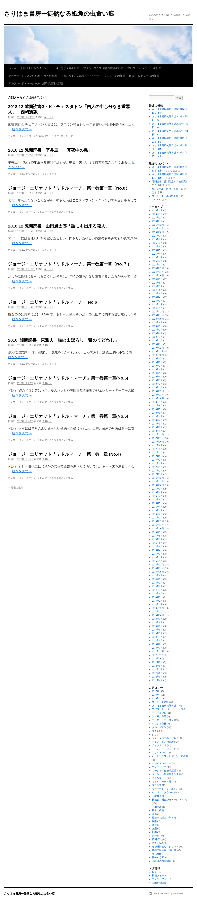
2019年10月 (158, 355)
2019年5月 (157, 373)
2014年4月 (157, 593)
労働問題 (157, 806)
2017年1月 (157, 474)
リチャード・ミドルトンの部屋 (106, 75)
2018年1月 (157, 431)
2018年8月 (157, 405)
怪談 (131, 75)
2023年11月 (158, 315)
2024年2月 (157, 304)
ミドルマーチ (29, 211)
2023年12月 (158, 311)
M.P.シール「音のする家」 (166, 188)
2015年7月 (157, 539)
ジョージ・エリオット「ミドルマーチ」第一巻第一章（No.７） (69, 264)
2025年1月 (157, 264)
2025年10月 (158, 232)
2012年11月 (158, 655)
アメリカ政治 (159, 716)
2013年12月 (158, 608)
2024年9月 (157, 279)
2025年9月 (157, 235)
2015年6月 (157, 543)
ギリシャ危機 (159, 723)
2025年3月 (157, 257)
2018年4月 (157, 420)
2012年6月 (157, 673)
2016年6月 (157, 499)
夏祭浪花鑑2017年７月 (164, 817)
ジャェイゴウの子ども (164, 738)
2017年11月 (158, 438)
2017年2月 (157, 470)
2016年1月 (157, 517)
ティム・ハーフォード (164, 749)
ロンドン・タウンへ (163, 792)
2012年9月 (157, 662)
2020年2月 (157, 340)
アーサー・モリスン (163, 720)
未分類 (155, 835)
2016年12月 (158, 477)
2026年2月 (157, 217)
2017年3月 (157, 467)
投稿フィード (159, 875)
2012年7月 (157, 669)
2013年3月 (157, 640)
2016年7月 (157, 496)
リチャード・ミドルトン (165, 788)
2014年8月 (157, 579)
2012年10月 (158, 658)
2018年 (25, 173)
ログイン (157, 871)
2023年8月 (157, 326)
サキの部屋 (50, 75)
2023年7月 (157, 329)
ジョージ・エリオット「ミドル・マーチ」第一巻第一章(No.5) (68, 378)
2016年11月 (158, 481)
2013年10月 (158, 615)
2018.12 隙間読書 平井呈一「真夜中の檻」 (50, 150)
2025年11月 (158, 228)
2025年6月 (157, 246)
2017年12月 (158, 434)
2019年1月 (157, 387)
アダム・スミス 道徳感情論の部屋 (103, 68)
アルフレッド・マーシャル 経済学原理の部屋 (35, 83)
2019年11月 (158, 351)
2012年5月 (157, 676)
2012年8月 (157, 665)
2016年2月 (157, 514)
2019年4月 (157, 376)
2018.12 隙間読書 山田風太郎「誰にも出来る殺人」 (59, 226)
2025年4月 (157, 253)
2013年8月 (157, 622)
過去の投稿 (15, 487)
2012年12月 (158, 651)
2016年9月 (157, 488)
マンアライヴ (51, 136)
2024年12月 (158, 268)
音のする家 (158, 857)
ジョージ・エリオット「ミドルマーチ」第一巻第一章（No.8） (69, 188)
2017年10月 (158, 441)
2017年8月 (157, 449)
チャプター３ (159, 745)
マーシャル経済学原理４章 (166, 774)
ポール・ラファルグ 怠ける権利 (170, 756)
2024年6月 (157, 290)
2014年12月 (158, 564)
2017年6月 (157, 456)
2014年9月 (157, 575)
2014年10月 (158, 571)
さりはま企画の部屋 (67, 68)
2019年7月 (157, 365)
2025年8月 (157, 239)
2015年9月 (157, 532)
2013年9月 (157, 618)
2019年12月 (158, 347)
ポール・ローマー (161, 763)
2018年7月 (157, 409)
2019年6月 (157, 369)
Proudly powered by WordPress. (168, 893)
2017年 (155, 691)
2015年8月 (157, 535)
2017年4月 (157, 463)
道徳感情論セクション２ (165, 846)
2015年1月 (157, 561)
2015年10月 (158, 528)
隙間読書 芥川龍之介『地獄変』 (170, 181)
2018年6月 (157, 412)
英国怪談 (157, 839)
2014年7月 (157, 582)
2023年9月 (157, 322)
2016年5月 (157, 503)
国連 (154, 814)
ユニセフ (157, 785)
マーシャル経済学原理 (164, 770)
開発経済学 (158, 853)
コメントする (68, 136)
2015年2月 (157, 557)
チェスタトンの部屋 (72, 75)
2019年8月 (157, 362)
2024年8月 (157, 282)
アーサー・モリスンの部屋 (24, 75)
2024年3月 (157, 300)
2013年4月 (157, 637)
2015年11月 (158, 524)
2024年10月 (158, 275)
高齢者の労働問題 (161, 861)
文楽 (154, 828)
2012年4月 (157, 680)
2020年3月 (157, 337)
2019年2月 (157, 384)
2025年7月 (157, 243)
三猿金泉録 (158, 796)
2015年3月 (157, 553)
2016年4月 (157, 506)
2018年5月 (157, 416)
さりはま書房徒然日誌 (164, 705)
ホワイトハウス (160, 752)
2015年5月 (157, 546)
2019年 (155, 698)
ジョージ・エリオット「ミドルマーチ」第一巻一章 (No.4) (64, 454)
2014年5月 (157, 590)
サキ (154, 731)
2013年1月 (157, 647)
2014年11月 (158, 568)
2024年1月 (157, 308)
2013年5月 (157, 633)
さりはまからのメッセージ (36, 68)
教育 (154, 824)
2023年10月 (158, 318)
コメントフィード (161, 879)
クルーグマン (159, 727)
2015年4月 (157, 550)
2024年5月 (157, 293)
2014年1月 (157, 604)
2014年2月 (157, 600)
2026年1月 (157, 221)
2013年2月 (157, 644)
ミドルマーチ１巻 (46, 211)
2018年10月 (158, 398)
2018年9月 (157, 402)
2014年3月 (157, 597)
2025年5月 (157, 250)
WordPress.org (159, 882)
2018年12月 (158, 391)
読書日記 (35, 173)
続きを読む (22, 129)
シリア (155, 734)
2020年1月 (157, 344)
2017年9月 (157, 445)
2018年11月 (158, 394)
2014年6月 (157, 586)
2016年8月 (157, 492)
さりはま (48, 117)
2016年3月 (157, 510)
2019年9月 (157, 358)
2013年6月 (157, 629)
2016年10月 (158, 485)
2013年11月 (158, 611)
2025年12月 (158, 224)
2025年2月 (157, 261)
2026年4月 (157, 210)
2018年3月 (157, 423)
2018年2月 (157, 427)
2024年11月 (158, 271)
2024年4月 (157, 297)
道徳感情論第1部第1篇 (164, 850)
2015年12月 (158, 521)
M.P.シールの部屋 (148, 75)
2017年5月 (157, 459)
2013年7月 (157, 626)
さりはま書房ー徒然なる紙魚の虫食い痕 (59, 13)
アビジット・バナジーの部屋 (144, 68)
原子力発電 (158, 810)
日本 (154, 832)
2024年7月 (157, 286)
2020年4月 (157, 333)
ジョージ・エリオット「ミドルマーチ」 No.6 (52, 302)
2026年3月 (157, 214)
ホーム (12, 68)
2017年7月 (157, 452)
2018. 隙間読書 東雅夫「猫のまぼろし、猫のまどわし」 (63, 340)
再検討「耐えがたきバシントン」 (170, 799)
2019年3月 (157, 380)
